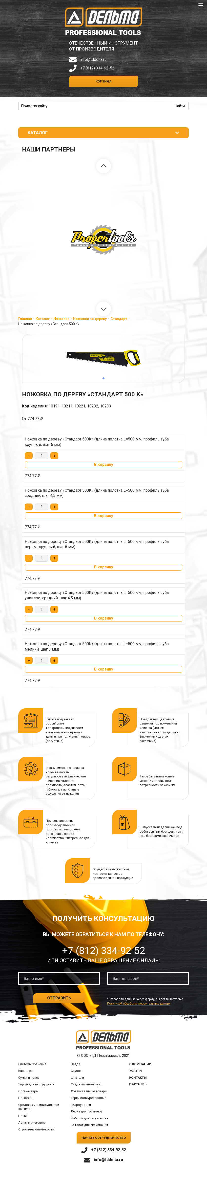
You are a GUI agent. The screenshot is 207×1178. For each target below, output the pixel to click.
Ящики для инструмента (36, 1084)
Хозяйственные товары (89, 1091)
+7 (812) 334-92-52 (97, 68)
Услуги (135, 1071)
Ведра (75, 1064)
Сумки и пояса (29, 1077)
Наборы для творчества (89, 1118)
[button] (103, 166)
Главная (25, 319)
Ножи (22, 1116)
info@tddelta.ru (93, 59)
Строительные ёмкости (36, 1129)
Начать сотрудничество (104, 1138)
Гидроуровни (81, 1105)
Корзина (103, 81)
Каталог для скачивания (89, 1125)
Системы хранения (32, 1064)
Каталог (43, 319)
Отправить (59, 998)
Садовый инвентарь (86, 1084)
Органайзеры (28, 1091)
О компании (140, 1064)
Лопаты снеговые (31, 1122)
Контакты (138, 1077)
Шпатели (77, 1077)
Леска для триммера (87, 1111)
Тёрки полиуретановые (88, 1098)
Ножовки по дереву (90, 319)
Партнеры (138, 1084)
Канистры (25, 1071)
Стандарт (118, 319)
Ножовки (61, 319)
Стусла (76, 1071)
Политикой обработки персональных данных (138, 1003)
